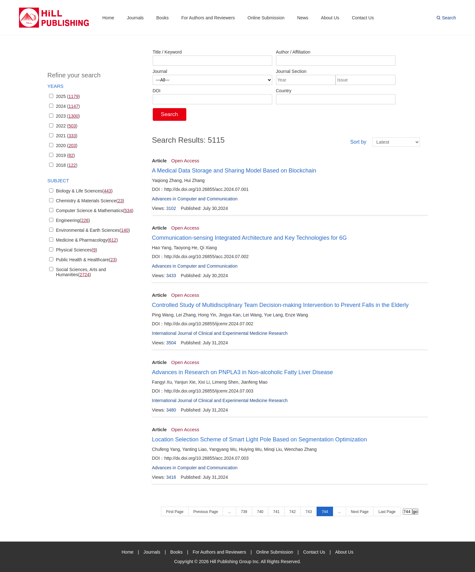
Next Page (360, 512)
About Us (330, 17)
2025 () (68, 96)
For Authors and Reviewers (208, 17)
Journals (135, 17)
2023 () (68, 116)
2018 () (67, 165)
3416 (171, 477)
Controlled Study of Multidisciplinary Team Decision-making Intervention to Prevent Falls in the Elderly (280, 305)
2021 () (67, 135)
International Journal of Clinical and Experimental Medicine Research (220, 333)
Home (108, 17)
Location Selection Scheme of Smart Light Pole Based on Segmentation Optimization (259, 439)
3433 (171, 275)
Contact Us (363, 17)
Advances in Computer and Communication (195, 198)
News (302, 17)
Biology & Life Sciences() (84, 190)
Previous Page (205, 512)
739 (244, 512)
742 (292, 512)
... (229, 512)
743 (308, 512)
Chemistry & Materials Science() (90, 200)
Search (449, 17)
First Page (174, 512)
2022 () (67, 125)
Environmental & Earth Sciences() (93, 230)
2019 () (65, 155)
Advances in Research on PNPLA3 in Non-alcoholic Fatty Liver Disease (242, 372)
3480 (171, 410)
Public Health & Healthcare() (86, 259)
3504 (171, 342)
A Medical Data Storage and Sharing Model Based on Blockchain (234, 170)
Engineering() (73, 220)
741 (276, 512)
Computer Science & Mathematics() (94, 210)
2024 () (68, 106)
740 (260, 512)
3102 (171, 208)
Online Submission (266, 17)
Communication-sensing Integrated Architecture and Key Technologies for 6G (249, 238)
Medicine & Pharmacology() (87, 240)
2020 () (67, 145)
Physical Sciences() (76, 249)
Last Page (386, 512)
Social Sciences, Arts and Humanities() (81, 272)
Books (162, 17)
